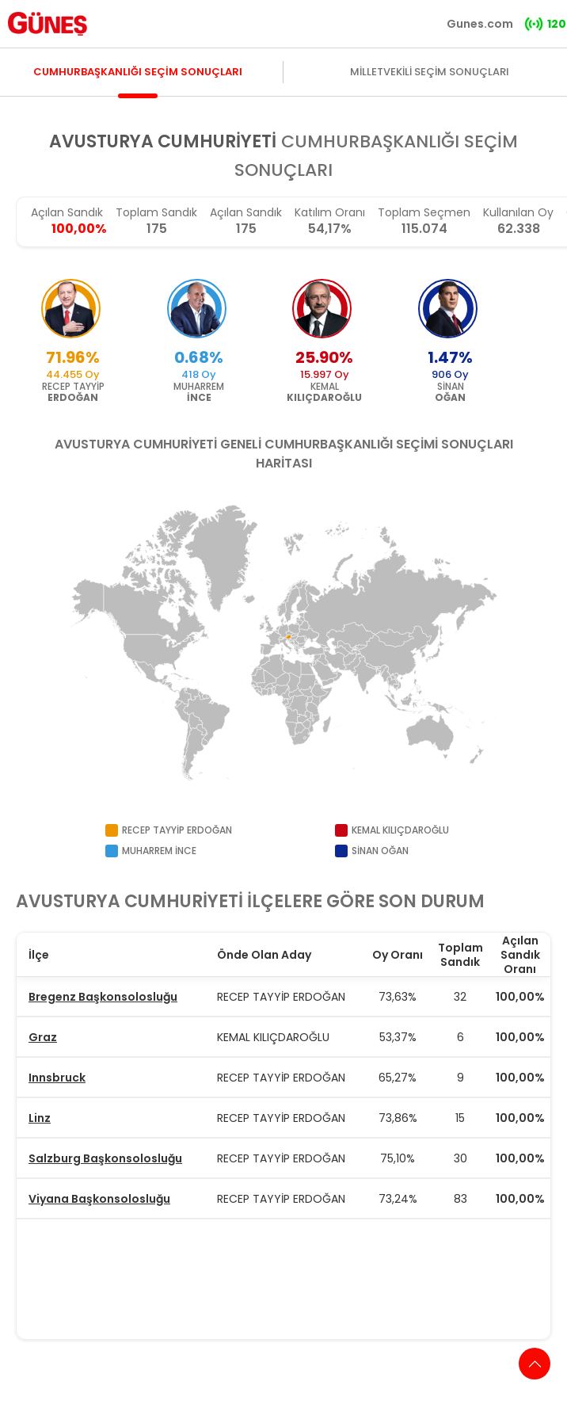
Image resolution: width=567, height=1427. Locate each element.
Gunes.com (480, 24)
